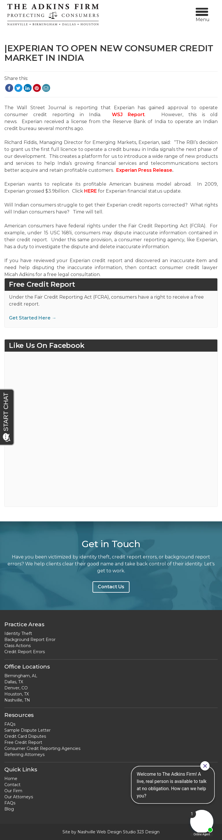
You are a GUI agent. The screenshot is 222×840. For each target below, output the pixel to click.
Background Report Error (30, 639)
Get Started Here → (32, 318)
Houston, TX (16, 694)
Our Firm (13, 790)
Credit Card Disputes (25, 736)
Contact (12, 784)
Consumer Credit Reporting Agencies (42, 748)
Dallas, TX (13, 681)
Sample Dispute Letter (27, 730)
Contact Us (111, 586)
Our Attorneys (18, 796)
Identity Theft (18, 633)
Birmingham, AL (20, 675)
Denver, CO (16, 688)
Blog (9, 809)
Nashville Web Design (99, 831)
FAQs (9, 724)
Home (10, 778)
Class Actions (17, 645)
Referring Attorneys (24, 754)
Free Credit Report (23, 742)
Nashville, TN (17, 700)
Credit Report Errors (24, 651)
